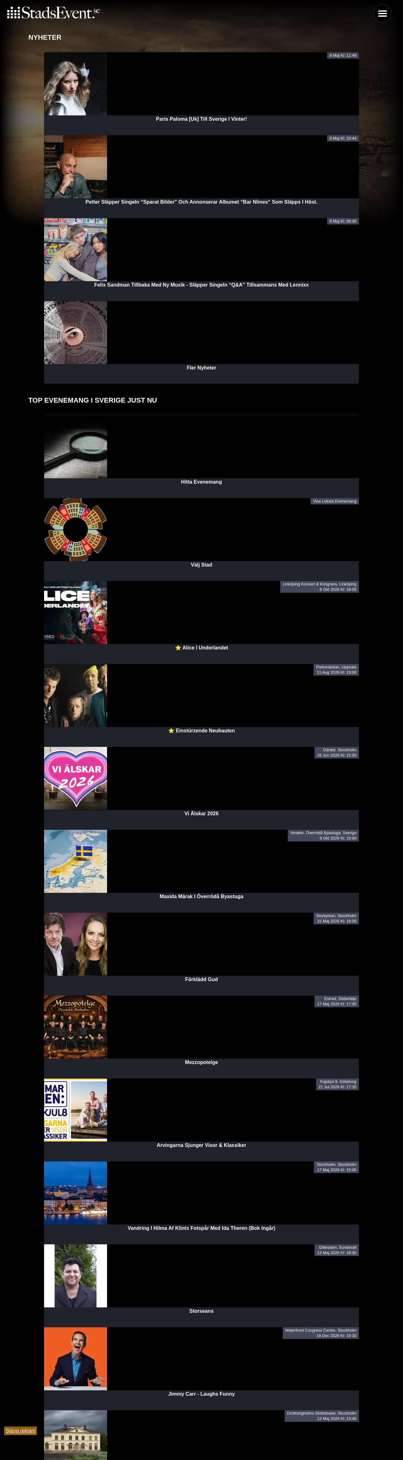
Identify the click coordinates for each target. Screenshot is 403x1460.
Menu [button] (382, 13)
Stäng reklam (20, 1431)
